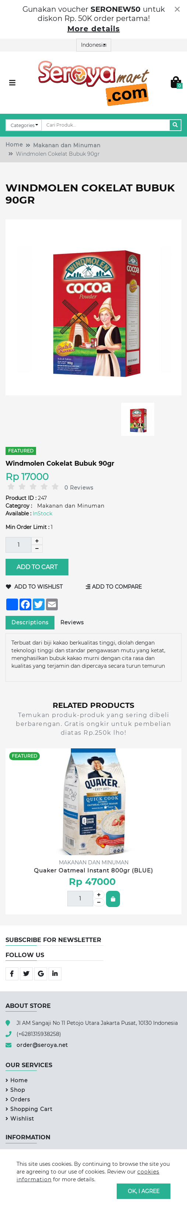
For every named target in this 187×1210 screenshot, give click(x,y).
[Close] (177, 9)
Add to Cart (37, 567)
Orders (18, 1099)
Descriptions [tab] (30, 622)
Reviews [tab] (72, 622)
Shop (15, 1090)
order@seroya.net (42, 1045)
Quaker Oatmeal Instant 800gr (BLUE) (93, 870)
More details (93, 28)
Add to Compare (114, 586)
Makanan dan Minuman (66, 145)
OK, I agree (143, 1191)
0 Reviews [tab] (79, 487)
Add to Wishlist (34, 586)
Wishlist (20, 1118)
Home (14, 144)
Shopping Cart (29, 1109)
